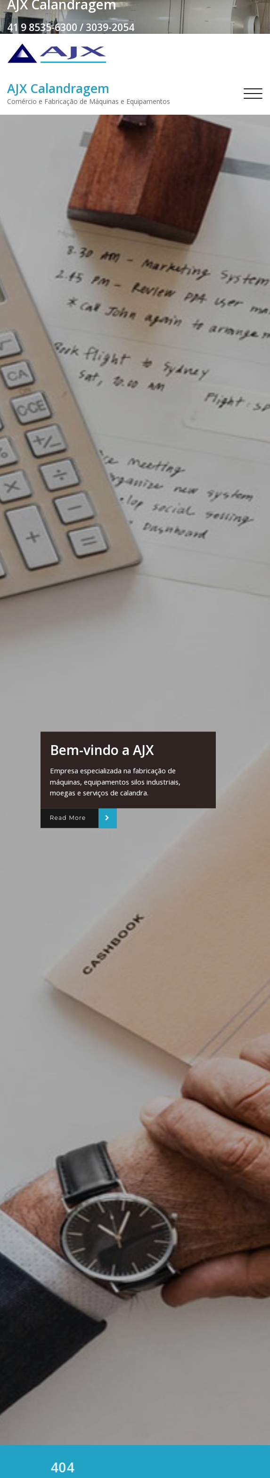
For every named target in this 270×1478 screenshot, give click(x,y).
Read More (68, 818)
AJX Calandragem (58, 88)
